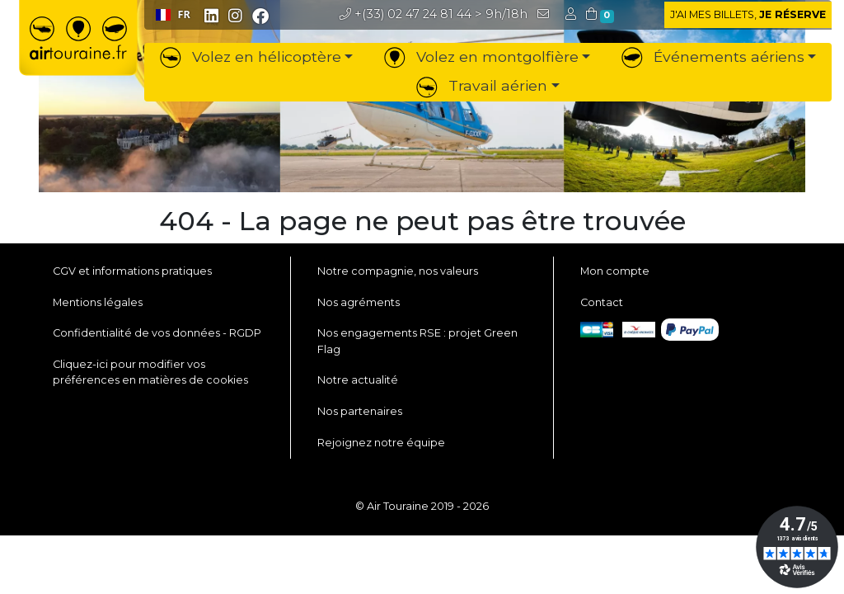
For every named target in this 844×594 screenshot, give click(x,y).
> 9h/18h (434, 14)
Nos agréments (358, 302)
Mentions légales (98, 302)
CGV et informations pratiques (132, 271)
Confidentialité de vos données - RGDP (157, 333)
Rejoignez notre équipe (381, 442)
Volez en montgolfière (481, 56)
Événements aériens (712, 56)
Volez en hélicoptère (250, 56)
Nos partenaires (359, 411)
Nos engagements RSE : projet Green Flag (417, 341)
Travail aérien (481, 85)
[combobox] (172, 15)
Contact (601, 302)
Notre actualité (357, 380)
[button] (572, 14)
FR (173, 14)
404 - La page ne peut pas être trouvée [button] (422, 221)
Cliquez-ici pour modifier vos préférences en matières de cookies (150, 372)
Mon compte (614, 271)
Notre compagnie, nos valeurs (397, 271)
